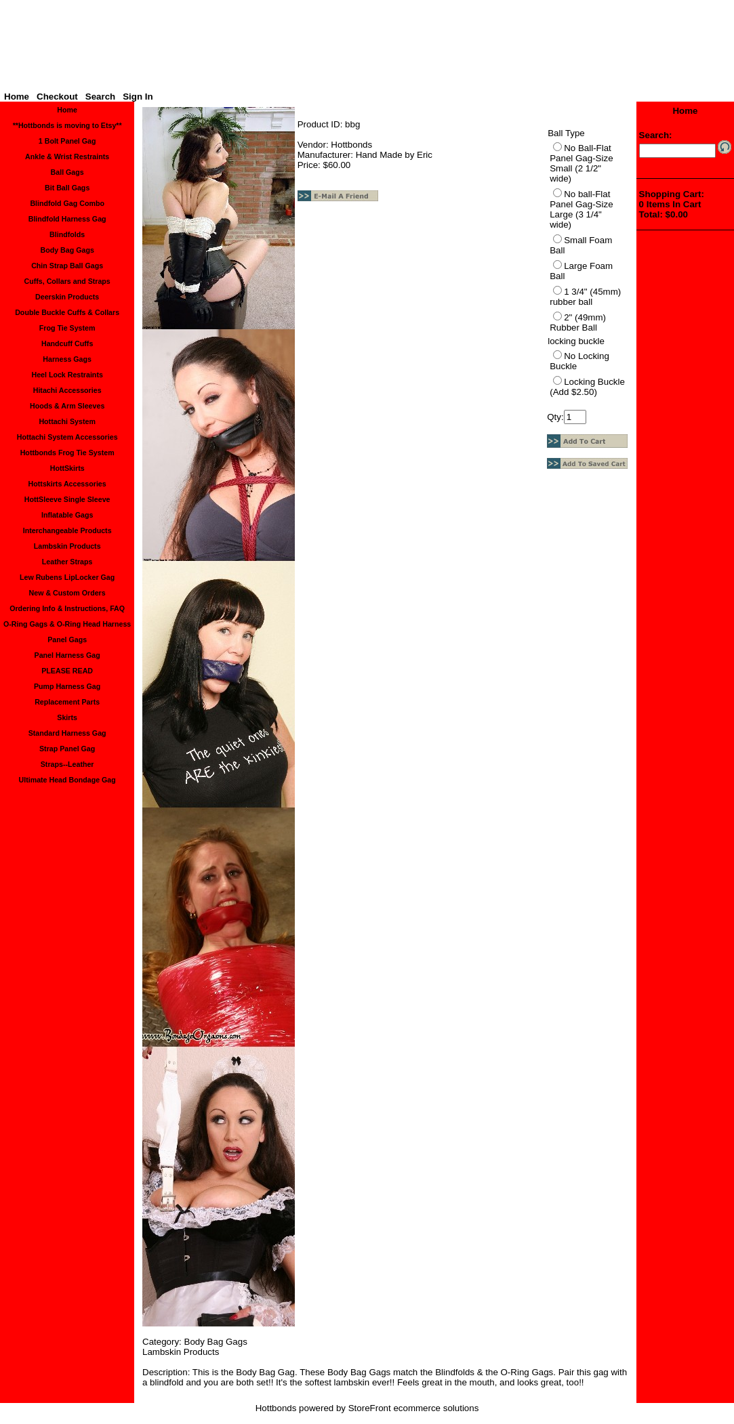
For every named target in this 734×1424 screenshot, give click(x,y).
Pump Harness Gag (67, 686)
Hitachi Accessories (67, 390)
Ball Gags (67, 172)
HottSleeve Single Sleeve (67, 499)
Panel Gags (67, 639)
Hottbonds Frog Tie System (67, 452)
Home (16, 96)
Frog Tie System (67, 328)
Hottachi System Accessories (67, 437)
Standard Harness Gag (67, 733)
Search (100, 96)
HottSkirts (67, 468)
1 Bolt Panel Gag (67, 141)
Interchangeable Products (67, 530)
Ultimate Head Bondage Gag (67, 780)
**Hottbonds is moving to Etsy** (67, 125)
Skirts (67, 717)
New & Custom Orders (67, 593)
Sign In (137, 96)
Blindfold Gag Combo (67, 203)
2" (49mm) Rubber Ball (578, 322)
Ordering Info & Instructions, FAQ (67, 608)
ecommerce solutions (435, 1408)
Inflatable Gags (67, 515)
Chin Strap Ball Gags (67, 265)
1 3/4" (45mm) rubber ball (585, 297)
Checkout (57, 96)
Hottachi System (67, 421)
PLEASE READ (67, 671)
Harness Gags (67, 359)
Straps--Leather (67, 764)
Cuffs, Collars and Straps (67, 281)
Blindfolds (67, 234)
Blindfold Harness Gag (67, 219)
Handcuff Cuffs (67, 343)
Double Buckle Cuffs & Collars (67, 312)
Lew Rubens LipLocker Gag (67, 577)
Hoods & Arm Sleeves (67, 406)
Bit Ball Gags (67, 188)
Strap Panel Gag (67, 749)
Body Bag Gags (67, 250)
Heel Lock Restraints (66, 375)
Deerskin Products (67, 297)
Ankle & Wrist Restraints (67, 156)
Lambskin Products (67, 546)
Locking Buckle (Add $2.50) (587, 387)
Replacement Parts (67, 702)
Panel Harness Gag (67, 655)
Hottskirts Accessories (67, 484)
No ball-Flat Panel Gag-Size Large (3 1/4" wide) (581, 209)
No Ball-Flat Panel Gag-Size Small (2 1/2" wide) (581, 163)
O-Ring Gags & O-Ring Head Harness (67, 624)
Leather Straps (67, 562)
